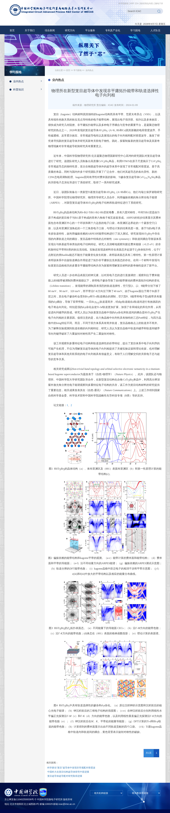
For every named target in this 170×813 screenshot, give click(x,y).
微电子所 (159, 3)
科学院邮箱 (123, 3)
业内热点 (27, 81)
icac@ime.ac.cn (67, 804)
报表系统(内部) (146, 3)
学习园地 (78, 70)
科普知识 (27, 89)
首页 (12, 30)
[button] (30, 30)
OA (137, 3)
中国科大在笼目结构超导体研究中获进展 (68, 771)
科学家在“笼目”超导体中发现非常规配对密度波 (71, 767)
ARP (132, 3)
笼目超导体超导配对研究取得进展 (64, 776)
